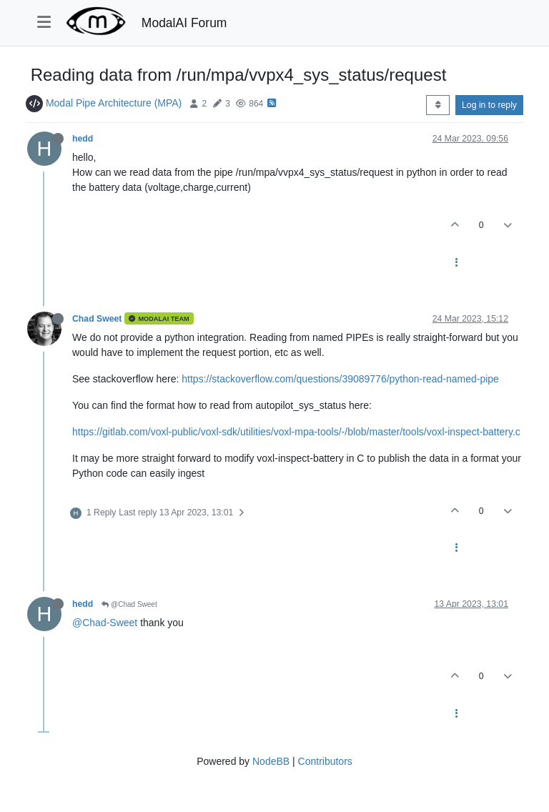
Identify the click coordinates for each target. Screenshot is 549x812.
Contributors (325, 761)
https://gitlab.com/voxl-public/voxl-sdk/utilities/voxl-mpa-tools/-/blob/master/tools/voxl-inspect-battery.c (296, 431)
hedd (82, 139)
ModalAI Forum (184, 23)
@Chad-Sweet (104, 622)
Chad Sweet (97, 319)
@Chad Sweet (129, 604)
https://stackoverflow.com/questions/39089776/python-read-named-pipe (340, 379)
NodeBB (271, 761)
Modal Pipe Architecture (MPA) (114, 103)
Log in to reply (489, 105)
